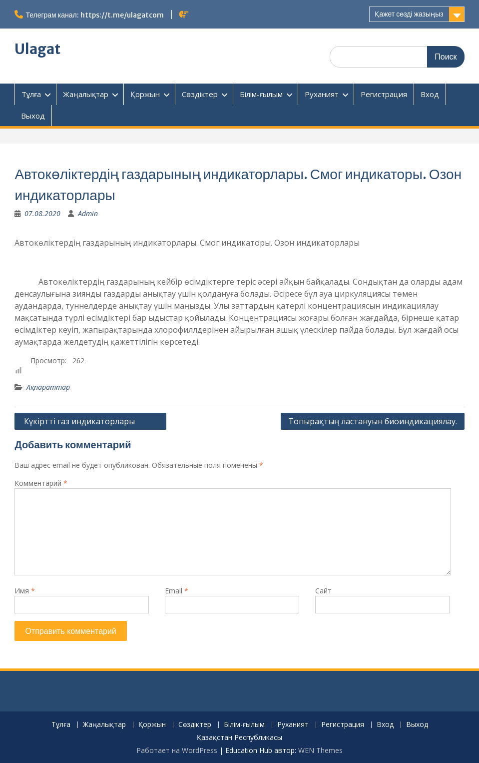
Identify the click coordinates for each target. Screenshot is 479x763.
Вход (430, 94)
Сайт (323, 590)
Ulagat (37, 49)
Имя (24, 590)
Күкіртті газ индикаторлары (90, 421)
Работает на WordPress (176, 750)
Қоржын (145, 94)
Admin (88, 213)
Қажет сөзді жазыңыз (409, 14)
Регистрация (384, 94)
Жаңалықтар (85, 94)
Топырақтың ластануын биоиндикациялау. (372, 421)
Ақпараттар (48, 387)
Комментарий (40, 483)
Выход (33, 116)
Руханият (322, 94)
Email (176, 590)
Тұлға (31, 94)
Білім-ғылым (261, 94)
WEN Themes (320, 750)
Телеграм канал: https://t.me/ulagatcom (94, 15)
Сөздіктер (200, 94)
